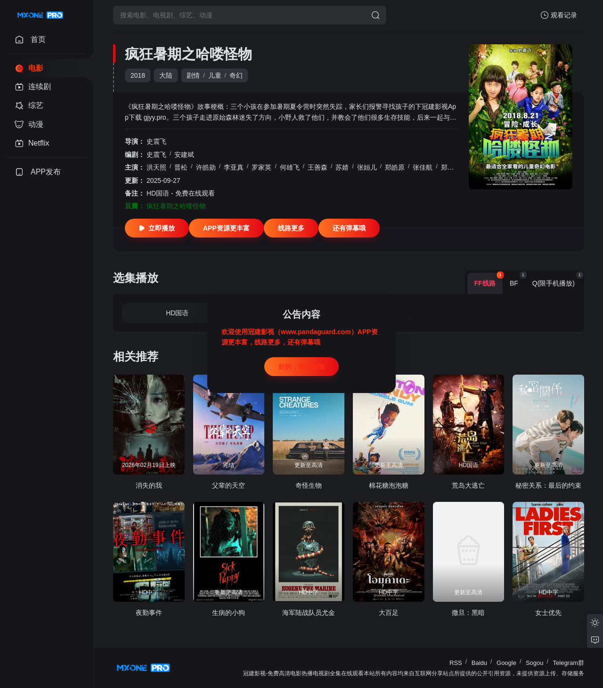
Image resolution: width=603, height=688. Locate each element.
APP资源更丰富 (226, 228)
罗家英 (261, 167)
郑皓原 (395, 167)
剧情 (193, 75)
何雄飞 (290, 167)
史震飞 (156, 141)
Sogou (535, 662)
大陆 (165, 75)
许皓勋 (206, 167)
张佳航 (422, 167)
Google (506, 662)
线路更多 (291, 228)
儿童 (214, 75)
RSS (455, 662)
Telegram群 (568, 662)
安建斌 (184, 154)
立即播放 (157, 228)
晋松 (180, 167)
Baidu (479, 662)
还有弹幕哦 (349, 228)
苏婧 (342, 167)
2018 (137, 75)
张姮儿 (367, 167)
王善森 (317, 167)
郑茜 (447, 167)
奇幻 (236, 75)
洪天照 (156, 167)
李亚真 (234, 167)
